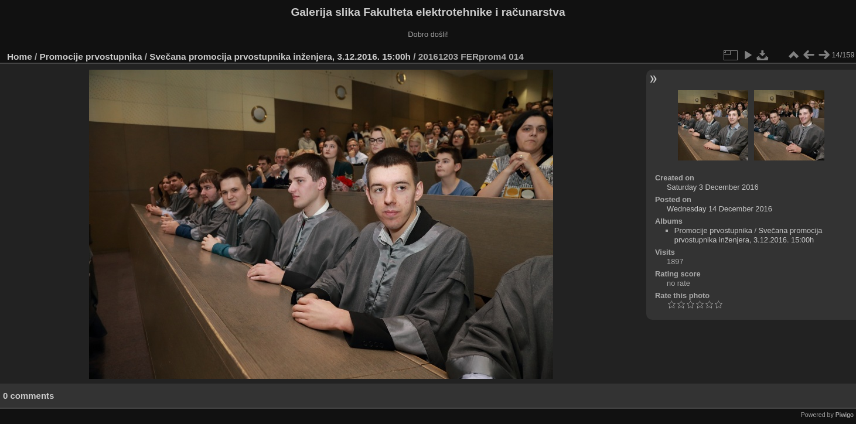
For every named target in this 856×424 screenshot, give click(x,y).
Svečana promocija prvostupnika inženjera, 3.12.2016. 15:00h (280, 56)
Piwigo (844, 414)
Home (19, 56)
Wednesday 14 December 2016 (719, 208)
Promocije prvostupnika (91, 56)
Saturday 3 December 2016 (713, 187)
